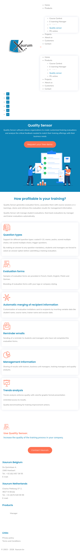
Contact (48, 44)
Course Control (7, 510)
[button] (59, 47)
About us (49, 37)
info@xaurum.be (15, 477)
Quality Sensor (7, 520)
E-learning (6, 513)
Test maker (6, 516)
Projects (48, 34)
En (8, 102)
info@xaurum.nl (14, 498)
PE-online (53, 31)
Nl (7, 94)
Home (47, 5)
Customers (49, 40)
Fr (7, 98)
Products (48, 8)
